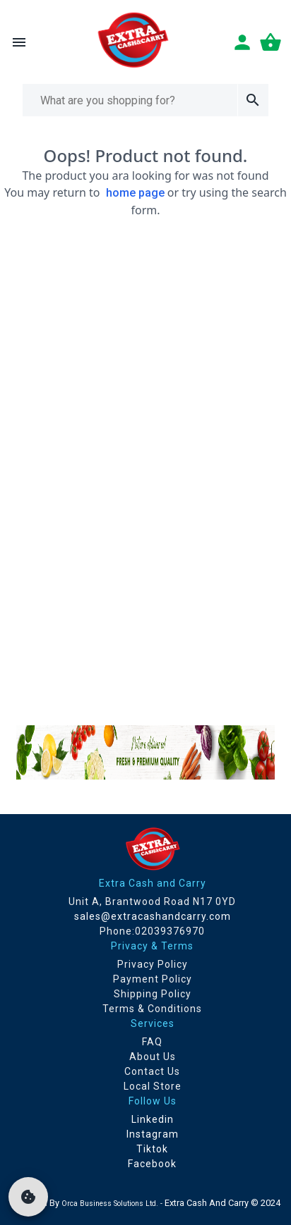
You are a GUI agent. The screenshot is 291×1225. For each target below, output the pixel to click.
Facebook (152, 1163)
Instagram (152, 1134)
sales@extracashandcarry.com (152, 916)
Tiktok (152, 1149)
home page (135, 192)
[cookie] (28, 1197)
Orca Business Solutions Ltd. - (113, 1203)
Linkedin (152, 1119)
